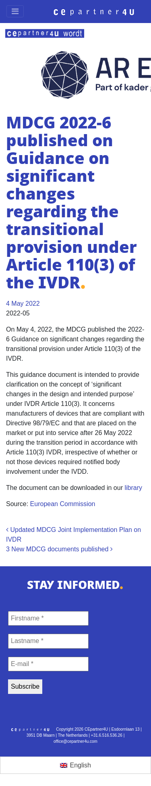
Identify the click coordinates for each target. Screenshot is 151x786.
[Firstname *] (48, 618)
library (133, 487)
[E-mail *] (48, 664)
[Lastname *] (48, 641)
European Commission (62, 503)
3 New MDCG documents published (59, 549)
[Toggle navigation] (15, 11)
